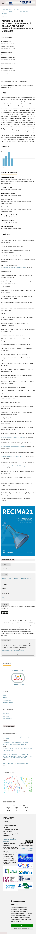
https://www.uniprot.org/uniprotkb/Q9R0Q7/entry (13, 456)
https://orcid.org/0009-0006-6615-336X (8, 43)
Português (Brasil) (7, 700)
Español (5, 697)
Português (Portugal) (8, 702)
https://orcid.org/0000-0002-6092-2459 (8, 70)
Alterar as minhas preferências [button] (22, 928)
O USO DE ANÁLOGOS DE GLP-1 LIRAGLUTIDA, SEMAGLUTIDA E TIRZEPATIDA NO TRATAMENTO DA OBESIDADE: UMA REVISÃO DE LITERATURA (17, 756)
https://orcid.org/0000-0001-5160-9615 (8, 75)
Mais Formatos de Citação (11, 654)
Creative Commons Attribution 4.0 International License (26, 848)
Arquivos (16, 9)
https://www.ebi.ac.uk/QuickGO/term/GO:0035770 (13, 267)
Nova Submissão (9, 726)
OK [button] (21, 925)
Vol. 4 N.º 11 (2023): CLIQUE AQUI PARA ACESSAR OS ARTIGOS (16, 12)
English (4, 695)
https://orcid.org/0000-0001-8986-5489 (8, 59)
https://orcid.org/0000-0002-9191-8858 (8, 48)
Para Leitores (6, 713)
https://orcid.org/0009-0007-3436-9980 (8, 54)
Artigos (4, 598)
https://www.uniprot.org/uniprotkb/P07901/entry (12, 437)
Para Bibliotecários (7, 718)
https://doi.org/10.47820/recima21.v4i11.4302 (15, 81)
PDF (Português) (8, 559)
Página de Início (7, 9)
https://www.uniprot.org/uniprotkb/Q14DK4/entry (13, 466)
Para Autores (6, 716)
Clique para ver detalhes (18, 670)
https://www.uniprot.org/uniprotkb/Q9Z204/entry (13, 446)
